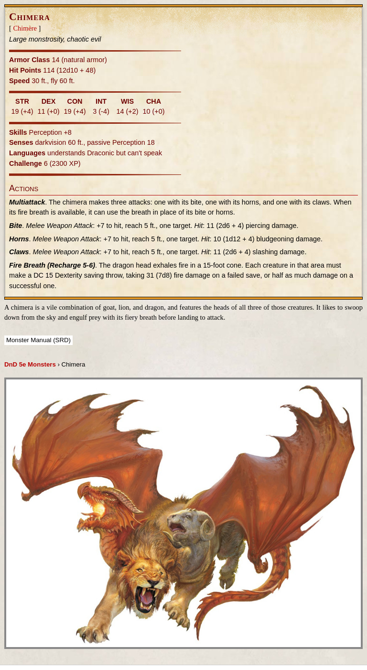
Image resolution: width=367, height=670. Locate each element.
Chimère (25, 28)
